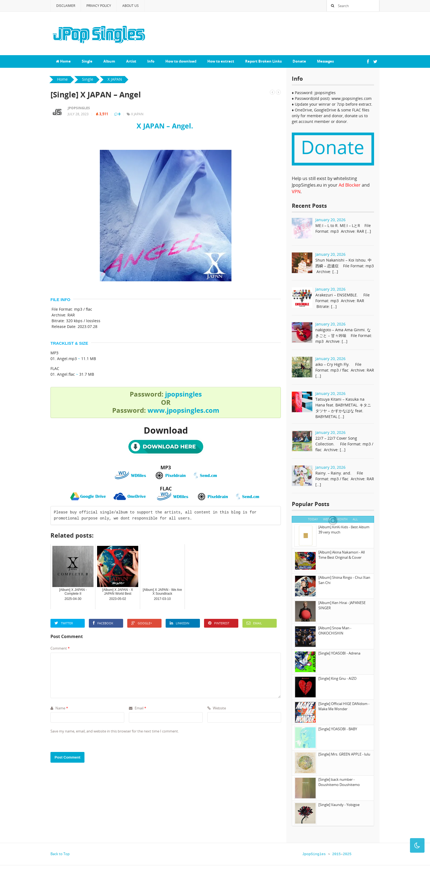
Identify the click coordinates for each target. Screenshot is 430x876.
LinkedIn (179, 623)
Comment (60, 648)
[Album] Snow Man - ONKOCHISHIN (334, 630)
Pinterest (218, 623)
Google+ (141, 623)
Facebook (103, 623)
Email (254, 623)
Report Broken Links (263, 61)
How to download (180, 61)
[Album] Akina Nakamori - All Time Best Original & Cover (341, 555)
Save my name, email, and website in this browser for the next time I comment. (114, 731)
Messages (325, 61)
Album (109, 61)
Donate (299, 61)
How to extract (220, 61)
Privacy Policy (98, 5)
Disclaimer (65, 5)
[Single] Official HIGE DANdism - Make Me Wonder (343, 706)
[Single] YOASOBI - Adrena (339, 653)
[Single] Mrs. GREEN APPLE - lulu (344, 754)
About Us (130, 5)
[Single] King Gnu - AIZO (337, 678)
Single (87, 61)
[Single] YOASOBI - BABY (337, 728)
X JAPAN (137, 114)
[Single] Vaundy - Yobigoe (339, 804)
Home (63, 61)
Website (216, 708)
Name (59, 708)
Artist (131, 61)
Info (150, 61)
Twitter (64, 623)
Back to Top (60, 853)
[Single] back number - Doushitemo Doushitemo (339, 782)
